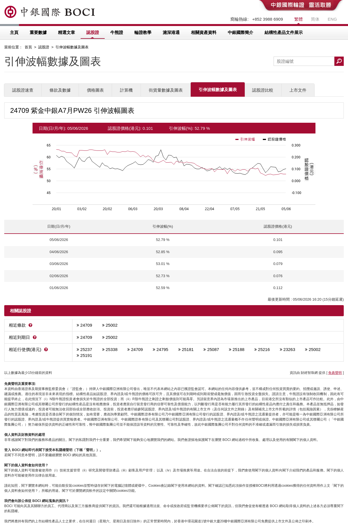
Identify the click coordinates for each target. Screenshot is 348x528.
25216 (264, 349)
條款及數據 (60, 90)
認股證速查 (22, 90)
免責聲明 (335, 373)
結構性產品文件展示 (284, 32)
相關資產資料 (203, 32)
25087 (213, 349)
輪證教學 (142, 32)
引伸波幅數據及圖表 (218, 89)
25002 (112, 325)
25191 (86, 355)
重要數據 (38, 32)
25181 (188, 349)
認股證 (92, 32)
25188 (238, 349)
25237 (86, 349)
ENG (332, 19)
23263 (289, 349)
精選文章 (66, 32)
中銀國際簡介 (240, 32)
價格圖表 (95, 90)
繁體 (298, 19)
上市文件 (297, 90)
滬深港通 (171, 32)
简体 (315, 19)
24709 (86, 325)
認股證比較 (262, 90)
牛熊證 (116, 32)
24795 (162, 349)
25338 (112, 349)
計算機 (126, 90)
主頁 (14, 32)
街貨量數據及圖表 (166, 90)
